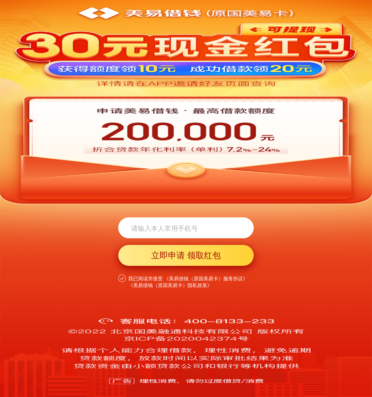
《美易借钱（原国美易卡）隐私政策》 (170, 285)
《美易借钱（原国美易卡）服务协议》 (206, 278)
